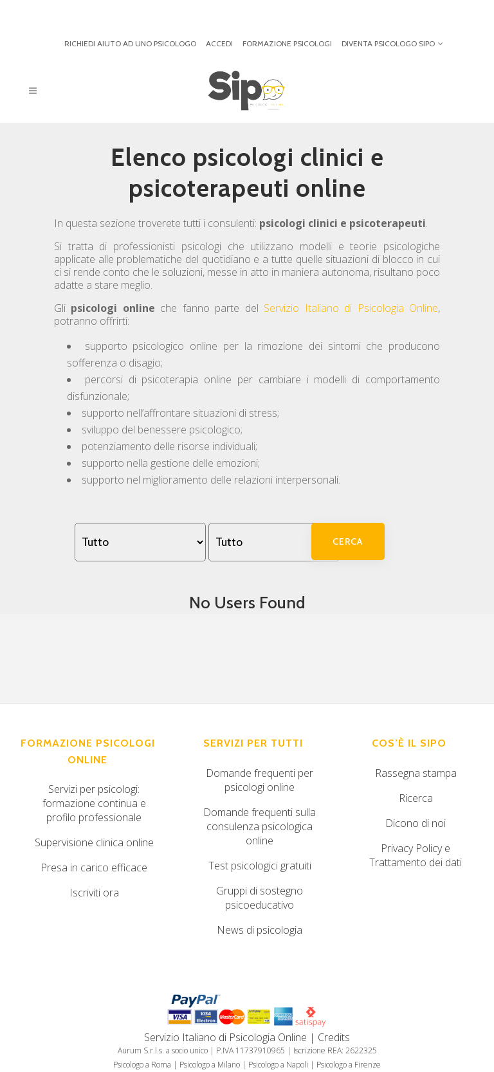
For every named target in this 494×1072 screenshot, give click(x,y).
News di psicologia (259, 930)
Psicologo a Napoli (278, 1064)
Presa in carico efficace (94, 867)
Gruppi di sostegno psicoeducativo (259, 898)
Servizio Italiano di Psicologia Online (351, 308)
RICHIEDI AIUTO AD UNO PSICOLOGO (130, 43)
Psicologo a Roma (142, 1064)
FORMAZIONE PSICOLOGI (287, 43)
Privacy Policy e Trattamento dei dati (415, 855)
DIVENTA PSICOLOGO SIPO (388, 43)
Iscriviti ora (94, 893)
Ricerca (416, 798)
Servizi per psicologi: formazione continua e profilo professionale (94, 803)
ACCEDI (219, 43)
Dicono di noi (415, 823)
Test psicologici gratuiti (259, 866)
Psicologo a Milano (209, 1064)
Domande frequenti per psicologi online (259, 780)
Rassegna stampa (416, 773)
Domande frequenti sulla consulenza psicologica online (259, 826)
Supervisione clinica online (94, 842)
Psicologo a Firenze (348, 1064)
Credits (334, 1037)
